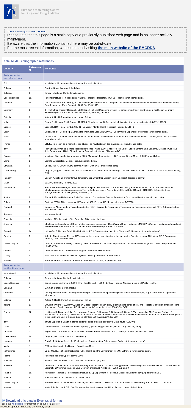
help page (17, 403)
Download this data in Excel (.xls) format (34, 400)
